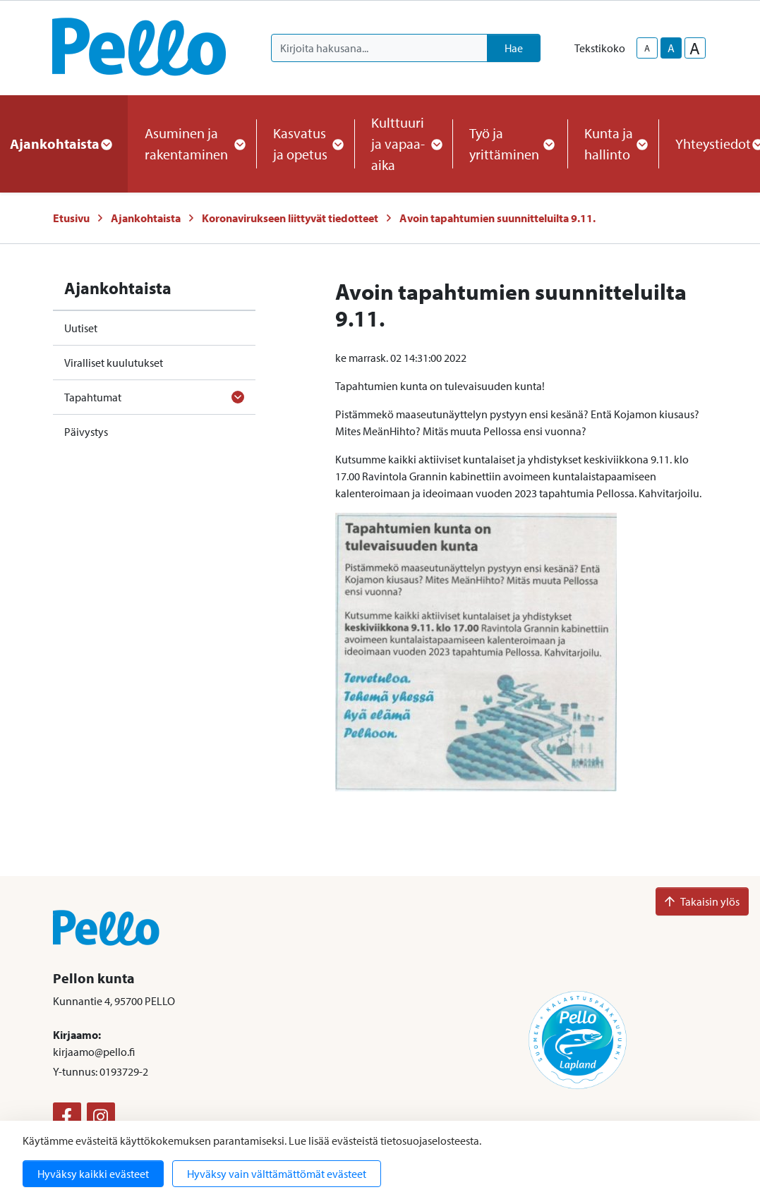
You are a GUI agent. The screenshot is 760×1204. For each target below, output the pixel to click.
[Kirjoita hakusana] (379, 48)
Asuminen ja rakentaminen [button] (192, 143)
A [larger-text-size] (694, 48)
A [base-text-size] (671, 48)
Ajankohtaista (146, 218)
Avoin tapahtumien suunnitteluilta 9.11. (497, 218)
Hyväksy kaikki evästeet (93, 1174)
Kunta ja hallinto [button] (612, 143)
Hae (514, 48)
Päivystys (86, 432)
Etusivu (71, 218)
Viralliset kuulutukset (113, 362)
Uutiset (80, 328)
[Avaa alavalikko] (237, 397)
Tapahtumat (92, 397)
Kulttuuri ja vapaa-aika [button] (403, 144)
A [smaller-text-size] (647, 48)
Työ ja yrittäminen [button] (509, 143)
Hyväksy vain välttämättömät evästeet (276, 1174)
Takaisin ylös (702, 901)
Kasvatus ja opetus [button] (305, 143)
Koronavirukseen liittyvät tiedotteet (290, 218)
